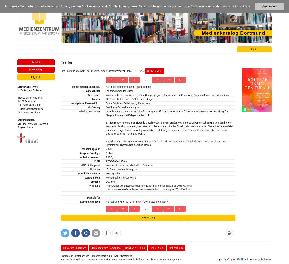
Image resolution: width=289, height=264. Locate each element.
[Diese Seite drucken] (229, 233)
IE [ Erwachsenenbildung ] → (122, 169)
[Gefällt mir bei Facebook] (85, 233)
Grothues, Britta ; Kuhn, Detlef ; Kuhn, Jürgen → (132, 99)
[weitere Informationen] (106, 233)
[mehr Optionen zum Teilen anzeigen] (116, 233)
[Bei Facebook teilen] (75, 233)
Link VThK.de (176, 247)
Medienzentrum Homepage (105, 247)
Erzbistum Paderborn (74, 247)
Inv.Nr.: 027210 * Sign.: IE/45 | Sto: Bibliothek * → (139, 201)
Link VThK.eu (157, 247)
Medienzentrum (34, 108)
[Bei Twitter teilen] (65, 233)
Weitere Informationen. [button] (236, 6)
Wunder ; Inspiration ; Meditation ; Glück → (129, 165)
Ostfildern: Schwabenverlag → (123, 107)
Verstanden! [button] (269, 6)
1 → (108, 197)
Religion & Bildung (135, 247)
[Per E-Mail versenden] (96, 233)
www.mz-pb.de (32, 112)
